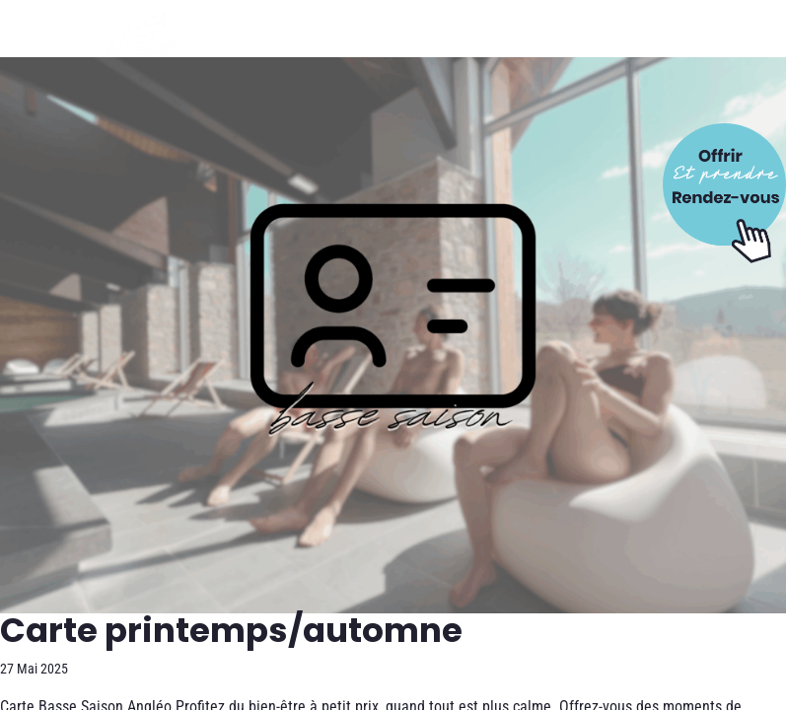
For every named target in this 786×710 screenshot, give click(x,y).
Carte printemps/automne (231, 630)
